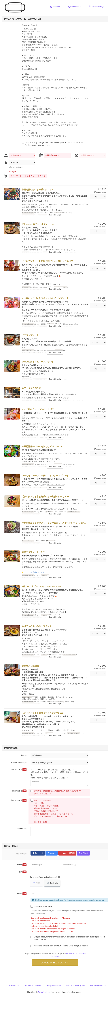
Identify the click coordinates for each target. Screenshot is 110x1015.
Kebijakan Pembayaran (75, 985)
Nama (21, 864)
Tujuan (23, 755)
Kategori (12, 171)
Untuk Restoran (12, 985)
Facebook (37, 853)
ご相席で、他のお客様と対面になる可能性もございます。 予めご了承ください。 (57, 792)
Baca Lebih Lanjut (55, 215)
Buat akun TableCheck (41, 906)
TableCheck (83, 853)
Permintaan (21, 828)
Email (21, 893)
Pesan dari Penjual (29, 25)
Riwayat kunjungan (18, 762)
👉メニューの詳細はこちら (33, 572)
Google (51, 853)
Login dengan (21, 853)
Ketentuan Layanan (33, 985)
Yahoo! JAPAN (67, 853)
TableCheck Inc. (44, 992)
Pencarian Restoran (98, 985)
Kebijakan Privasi (54, 985)
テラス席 (40, 176)
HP (22, 872)
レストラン (28, 176)
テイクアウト (15, 176)
